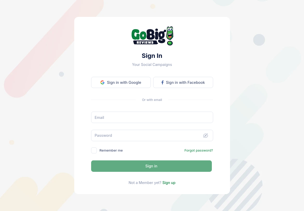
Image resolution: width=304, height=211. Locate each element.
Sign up (168, 182)
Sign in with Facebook (183, 82)
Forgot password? (199, 150)
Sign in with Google (120, 82)
